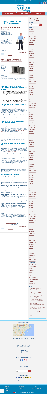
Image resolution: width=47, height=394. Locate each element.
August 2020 (31, 155)
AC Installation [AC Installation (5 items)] (32, 288)
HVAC (30, 275)
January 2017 (31, 235)
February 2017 (32, 233)
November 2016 (32, 238)
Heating (30, 272)
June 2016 (31, 248)
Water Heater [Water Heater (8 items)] (36, 314)
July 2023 (31, 90)
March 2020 (31, 164)
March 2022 (31, 120)
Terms (3, 392)
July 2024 (31, 68)
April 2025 (31, 51)
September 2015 (32, 261)
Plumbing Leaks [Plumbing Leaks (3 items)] (32, 310)
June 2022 (31, 114)
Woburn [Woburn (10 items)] (31, 315)
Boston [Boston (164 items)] (30, 295)
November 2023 (32, 83)
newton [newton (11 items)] (30, 308)
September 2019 (32, 175)
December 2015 (32, 259)
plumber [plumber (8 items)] (35, 308)
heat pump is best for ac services (11, 82)
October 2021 (32, 129)
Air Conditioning (32, 264)
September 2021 (32, 131)
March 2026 (31, 31)
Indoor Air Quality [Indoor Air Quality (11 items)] (32, 307)
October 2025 (32, 40)
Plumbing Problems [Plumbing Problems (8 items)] (40, 310)
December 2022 (32, 103)
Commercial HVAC (32, 266)
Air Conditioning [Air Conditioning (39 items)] (38, 292)
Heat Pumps (10, 229)
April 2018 (31, 207)
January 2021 (31, 146)
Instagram (46, 3)
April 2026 (31, 29)
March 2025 (31, 53)
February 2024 (32, 77)
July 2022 (31, 112)
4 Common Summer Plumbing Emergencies (10, 28)
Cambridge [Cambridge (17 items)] (40, 295)
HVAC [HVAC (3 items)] (35, 305)
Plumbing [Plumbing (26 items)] (39, 308)
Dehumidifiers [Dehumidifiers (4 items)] (36, 296)
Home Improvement (33, 273)
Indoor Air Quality (32, 277)
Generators (31, 268)
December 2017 (32, 214)
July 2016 (31, 246)
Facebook (39, 3)
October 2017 (32, 218)
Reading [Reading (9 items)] (38, 311)
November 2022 (32, 105)
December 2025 (32, 36)
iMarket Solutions (18, 392)
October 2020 (32, 151)
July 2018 (31, 201)
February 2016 (32, 255)
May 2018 (31, 205)
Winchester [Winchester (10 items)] (42, 314)
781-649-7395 (19, 0)
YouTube (44, 3)
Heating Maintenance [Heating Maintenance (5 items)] (33, 304)
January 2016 (31, 257)
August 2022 (31, 110)
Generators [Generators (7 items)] (31, 301)
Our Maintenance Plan (33, 279)
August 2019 (31, 177)
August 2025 (31, 44)
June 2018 (31, 203)
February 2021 (32, 144)
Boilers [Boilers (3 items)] (44, 293)
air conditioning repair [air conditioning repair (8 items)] (33, 293)
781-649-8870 (29, 0)
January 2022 (31, 123)
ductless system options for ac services (14, 166)
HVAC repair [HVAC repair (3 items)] (39, 305)
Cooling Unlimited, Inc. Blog (37, 19)
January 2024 (32, 79)
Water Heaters (32, 285)
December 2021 (32, 125)
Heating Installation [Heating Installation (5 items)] (33, 303)
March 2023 (31, 97)
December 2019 (32, 170)
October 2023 (32, 84)
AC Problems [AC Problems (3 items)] (32, 289)
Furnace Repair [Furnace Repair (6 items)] (32, 300)
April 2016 (31, 251)
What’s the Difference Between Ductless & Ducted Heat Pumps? (11, 60)
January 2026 (31, 34)
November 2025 (32, 38)
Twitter (41, 3)
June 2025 (31, 47)
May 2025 (31, 49)
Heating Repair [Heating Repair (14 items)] (41, 304)
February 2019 (32, 188)
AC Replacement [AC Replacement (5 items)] (32, 291)
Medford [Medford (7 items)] (43, 307)
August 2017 (31, 222)
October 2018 (32, 196)
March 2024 (31, 75)
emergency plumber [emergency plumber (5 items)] (33, 297)
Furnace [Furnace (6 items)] (40, 299)
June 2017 (31, 225)
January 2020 (31, 168)
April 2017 (31, 229)
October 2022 (32, 107)
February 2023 (32, 99)
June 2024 (31, 70)
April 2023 (31, 96)
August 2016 (31, 244)
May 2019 (31, 183)
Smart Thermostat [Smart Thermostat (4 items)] (33, 312)
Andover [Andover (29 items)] (40, 293)
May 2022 (31, 116)
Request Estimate (23, 13)
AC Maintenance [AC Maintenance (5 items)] (39, 288)
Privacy (1, 392)
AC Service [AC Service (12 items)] (39, 291)
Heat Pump (9, 228)
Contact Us (38, 13)
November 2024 (32, 60)
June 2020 (31, 159)
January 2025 (31, 57)
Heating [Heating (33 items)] (36, 301)
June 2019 (31, 181)
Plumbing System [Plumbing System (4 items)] (32, 311)
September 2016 (32, 242)
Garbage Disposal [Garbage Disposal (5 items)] (39, 300)
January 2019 (31, 190)
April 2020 (31, 162)
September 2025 (32, 42)
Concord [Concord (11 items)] (31, 296)
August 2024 (31, 66)
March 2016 (31, 253)
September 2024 (32, 64)
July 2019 (31, 179)
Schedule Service (9, 13)
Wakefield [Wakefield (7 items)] (31, 314)
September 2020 (32, 153)
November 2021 (32, 127)
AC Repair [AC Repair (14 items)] (37, 289)
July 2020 (31, 157)
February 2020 (32, 166)
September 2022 (32, 109)
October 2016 (32, 240)
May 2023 (31, 94)
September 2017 (32, 220)
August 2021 (31, 133)
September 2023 (32, 86)
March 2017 (31, 231)
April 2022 (31, 118)
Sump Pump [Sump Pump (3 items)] (39, 312)
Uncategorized (32, 283)
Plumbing (10, 55)
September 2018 (32, 198)
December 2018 (32, 192)
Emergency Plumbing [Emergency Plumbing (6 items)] (33, 299)
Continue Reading (22, 52)
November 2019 (32, 172)
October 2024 (32, 62)
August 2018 (31, 199)
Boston (8, 54)
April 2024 (31, 73)
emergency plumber (13, 54)
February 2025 (32, 55)
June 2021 (31, 136)
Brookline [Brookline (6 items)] (35, 295)
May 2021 (31, 138)
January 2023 (31, 101)
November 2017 (32, 216)
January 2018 (31, 212)
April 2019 (31, 185)
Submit (29, 371)
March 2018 (31, 209)
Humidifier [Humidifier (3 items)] (31, 305)
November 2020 (32, 149)
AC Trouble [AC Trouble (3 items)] (31, 292)
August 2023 (31, 88)
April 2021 (31, 140)
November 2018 (32, 194)
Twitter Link (2, 54)
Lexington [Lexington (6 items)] (39, 307)
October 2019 (32, 173)
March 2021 (31, 142)
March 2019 (31, 186)
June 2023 (31, 92)
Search (40, 24)
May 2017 (31, 227)
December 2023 (32, 81)
